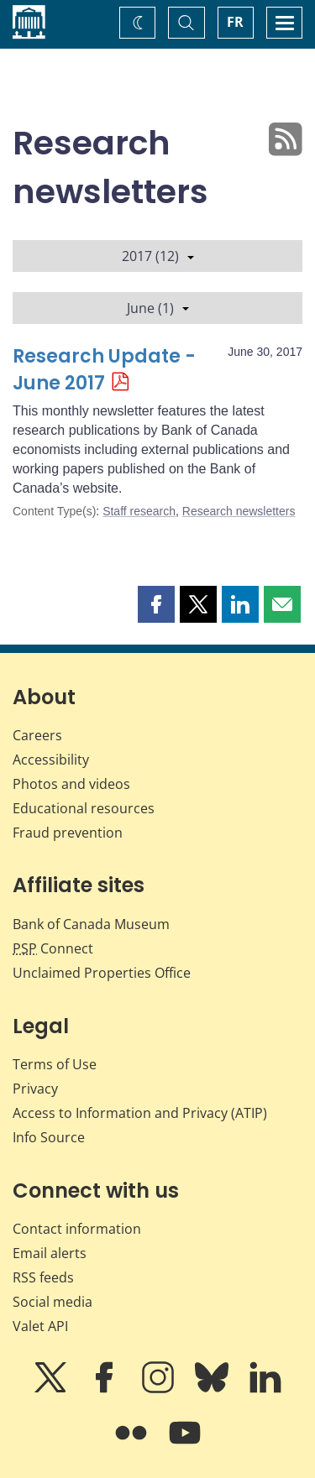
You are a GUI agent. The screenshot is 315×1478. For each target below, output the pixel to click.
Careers (37, 735)
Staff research (139, 511)
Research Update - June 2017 (104, 369)
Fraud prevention (68, 832)
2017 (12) (158, 256)
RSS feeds (43, 1277)
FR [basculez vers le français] (235, 22)
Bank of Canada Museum (91, 924)
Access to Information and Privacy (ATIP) (140, 1113)
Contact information (77, 1228)
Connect (53, 948)
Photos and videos (71, 784)
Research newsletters (239, 511)
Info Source (49, 1137)
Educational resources (84, 808)
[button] (156, 604)
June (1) (158, 308)
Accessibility (51, 759)
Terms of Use (55, 1064)
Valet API (40, 1326)
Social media (52, 1302)
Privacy (35, 1088)
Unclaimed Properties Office (102, 973)
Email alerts (50, 1253)
